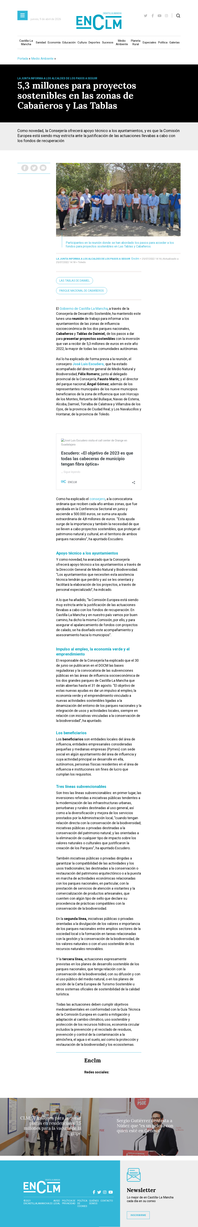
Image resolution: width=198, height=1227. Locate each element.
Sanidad (41, 42)
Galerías (174, 42)
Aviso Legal (56, 1202)
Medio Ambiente (122, 42)
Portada (22, 58)
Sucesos (107, 42)
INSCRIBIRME (138, 1215)
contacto (107, 1200)
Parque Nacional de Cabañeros (81, 290)
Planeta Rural (135, 42)
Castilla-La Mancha (26, 42)
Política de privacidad (68, 1202)
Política (162, 42)
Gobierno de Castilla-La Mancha (84, 309)
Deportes (94, 42)
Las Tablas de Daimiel (74, 280)
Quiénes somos (94, 1202)
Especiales (149, 42)
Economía (54, 42)
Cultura (82, 42)
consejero (97, 499)
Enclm (135, 258)
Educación (69, 42)
